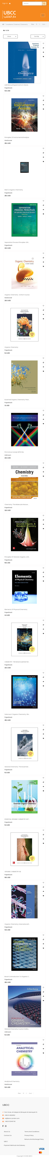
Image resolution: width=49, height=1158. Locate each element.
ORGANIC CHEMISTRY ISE (13, 871)
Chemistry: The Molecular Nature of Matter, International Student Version (17, 504)
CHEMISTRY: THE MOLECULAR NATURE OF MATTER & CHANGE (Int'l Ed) (17, 662)
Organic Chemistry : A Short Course (17, 295)
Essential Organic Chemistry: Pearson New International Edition (17, 399)
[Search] (44, 4)
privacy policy (29, 1135)
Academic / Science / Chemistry (17, 24)
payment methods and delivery (14, 1145)
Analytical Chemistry (12, 1081)
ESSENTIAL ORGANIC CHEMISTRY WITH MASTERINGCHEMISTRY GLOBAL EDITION (17, 819)
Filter (6, 30)
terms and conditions (32, 1132)
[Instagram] (5, 1126)
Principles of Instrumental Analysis (17, 137)
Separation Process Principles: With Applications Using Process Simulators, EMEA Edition (17, 242)
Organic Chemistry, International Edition (17, 924)
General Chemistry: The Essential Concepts (17, 767)
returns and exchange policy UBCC (24, 1140)
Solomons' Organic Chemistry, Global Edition (17, 714)
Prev (32, 24)
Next (43, 24)
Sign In (5, 3)
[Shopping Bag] (9, 3)
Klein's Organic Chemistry (14, 190)
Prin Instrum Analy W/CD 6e (14, 452)
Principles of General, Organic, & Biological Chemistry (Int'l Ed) (17, 557)
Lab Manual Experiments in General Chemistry (17, 85)
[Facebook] (2, 1126)
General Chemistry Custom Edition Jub (17, 1029)
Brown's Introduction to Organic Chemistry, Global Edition (17, 976)
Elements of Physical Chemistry (16, 609)
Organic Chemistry (11, 347)
